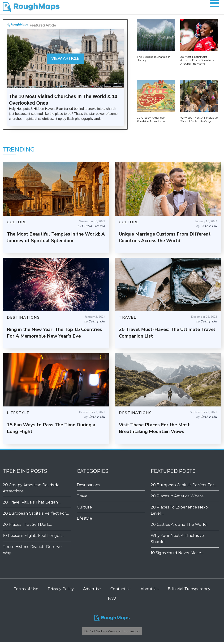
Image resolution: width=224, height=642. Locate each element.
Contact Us (120, 589)
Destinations (88, 485)
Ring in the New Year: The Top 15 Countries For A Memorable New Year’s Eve (54, 332)
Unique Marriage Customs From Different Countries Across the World (165, 237)
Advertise (92, 589)
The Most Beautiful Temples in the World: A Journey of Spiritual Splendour (56, 237)
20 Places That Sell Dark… (27, 524)
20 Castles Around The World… (180, 524)
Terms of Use (26, 589)
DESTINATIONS (23, 317)
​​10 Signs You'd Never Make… (177, 553)
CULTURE (17, 222)
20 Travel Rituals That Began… (31, 502)
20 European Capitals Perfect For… (36, 513)
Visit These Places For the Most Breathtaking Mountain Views (154, 428)
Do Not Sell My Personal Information (112, 631)
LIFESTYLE (18, 412)
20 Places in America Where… (178, 496)
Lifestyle (84, 518)
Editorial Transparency (189, 589)
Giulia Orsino (93, 226)
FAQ (112, 598)
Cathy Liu (208, 226)
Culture (84, 507)
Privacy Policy (61, 589)
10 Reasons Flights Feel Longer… (33, 535)
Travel (83, 496)
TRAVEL (127, 317)
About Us (149, 589)
